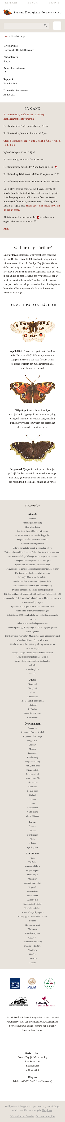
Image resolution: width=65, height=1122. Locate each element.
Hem (5, 36)
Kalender (32, 665)
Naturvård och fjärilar (32, 904)
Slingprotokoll (32, 770)
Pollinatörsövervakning (32, 941)
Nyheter (32, 518)
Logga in (54, 3)
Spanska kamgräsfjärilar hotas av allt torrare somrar (32, 606)
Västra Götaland (32, 816)
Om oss (32, 679)
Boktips (32, 921)
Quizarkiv (32, 879)
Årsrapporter (32, 696)
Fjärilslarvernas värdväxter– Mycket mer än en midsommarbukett (32, 636)
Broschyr (32, 745)
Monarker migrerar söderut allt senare (32, 640)
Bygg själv (32, 937)
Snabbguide (32, 753)
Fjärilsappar (32, 929)
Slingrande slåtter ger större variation (32, 539)
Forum (32, 822)
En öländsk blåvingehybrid (32, 543)
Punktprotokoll (32, 774)
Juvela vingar (32, 874)
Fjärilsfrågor (32, 835)
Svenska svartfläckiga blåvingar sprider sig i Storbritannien (32, 556)
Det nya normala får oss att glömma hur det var (32, 548)
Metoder (32, 749)
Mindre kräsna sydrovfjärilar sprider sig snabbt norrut (32, 644)
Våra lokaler (32, 782)
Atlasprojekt (32, 900)
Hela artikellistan (32, 527)
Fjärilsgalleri (32, 847)
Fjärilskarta (32, 786)
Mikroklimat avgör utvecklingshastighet (32, 611)
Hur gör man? (32, 740)
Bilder (32, 839)
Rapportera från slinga (32, 736)
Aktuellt (32, 514)
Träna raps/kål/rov (32, 866)
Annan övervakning (32, 883)
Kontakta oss (32, 717)
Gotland (32, 795)
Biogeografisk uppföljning (32, 701)
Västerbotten (32, 807)
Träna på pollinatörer (32, 946)
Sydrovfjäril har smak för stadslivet (32, 577)
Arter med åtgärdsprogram (32, 912)
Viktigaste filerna (32, 766)
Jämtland (32, 799)
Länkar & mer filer (32, 778)
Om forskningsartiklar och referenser (32, 531)
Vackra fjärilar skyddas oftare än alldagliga (32, 661)
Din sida (32, 673)
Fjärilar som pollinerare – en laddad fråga (32, 564)
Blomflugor (32, 950)
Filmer (32, 692)
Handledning (32, 757)
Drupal (56, 1106)
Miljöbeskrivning (32, 761)
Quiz (32, 858)
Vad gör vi (32, 688)
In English (32, 3)
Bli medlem (11, 3)
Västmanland (32, 812)
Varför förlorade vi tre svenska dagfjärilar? (32, 535)
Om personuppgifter (45, 1116)
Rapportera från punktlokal (32, 732)
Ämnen (32, 830)
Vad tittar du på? (32, 648)
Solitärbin (32, 958)
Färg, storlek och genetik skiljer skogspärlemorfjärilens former (32, 569)
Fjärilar (32, 962)
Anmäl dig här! (32, 669)
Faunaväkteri (32, 891)
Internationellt (32, 895)
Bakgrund (32, 684)
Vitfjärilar (32, 862)
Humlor (32, 954)
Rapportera (32, 728)
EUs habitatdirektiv (32, 908)
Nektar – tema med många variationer (32, 623)
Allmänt (32, 843)
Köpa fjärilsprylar (32, 933)
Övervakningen (32, 723)
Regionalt (32, 887)
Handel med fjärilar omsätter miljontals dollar (32, 581)
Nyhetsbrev (32, 705)
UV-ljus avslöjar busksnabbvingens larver (32, 573)
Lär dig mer (32, 853)
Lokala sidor (32, 791)
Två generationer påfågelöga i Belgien (33, 657)
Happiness (47, 1110)
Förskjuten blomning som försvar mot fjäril (32, 560)
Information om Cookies (22, 1116)
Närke (32, 803)
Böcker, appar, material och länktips (32, 916)
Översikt (32, 826)
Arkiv (6, 228)
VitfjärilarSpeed (32, 870)
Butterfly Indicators (32, 713)
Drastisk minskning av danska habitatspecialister (32, 590)
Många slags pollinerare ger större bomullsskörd (32, 652)
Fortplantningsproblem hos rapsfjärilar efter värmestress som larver (33, 552)
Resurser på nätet (32, 925)
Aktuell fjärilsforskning (32, 523)
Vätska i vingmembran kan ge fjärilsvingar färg (32, 585)
